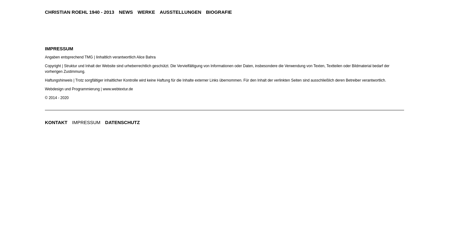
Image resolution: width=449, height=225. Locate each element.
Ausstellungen (180, 12)
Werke (146, 12)
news (126, 12)
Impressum (86, 122)
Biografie (219, 12)
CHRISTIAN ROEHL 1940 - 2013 (79, 12)
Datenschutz (122, 122)
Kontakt (56, 122)
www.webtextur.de (118, 89)
